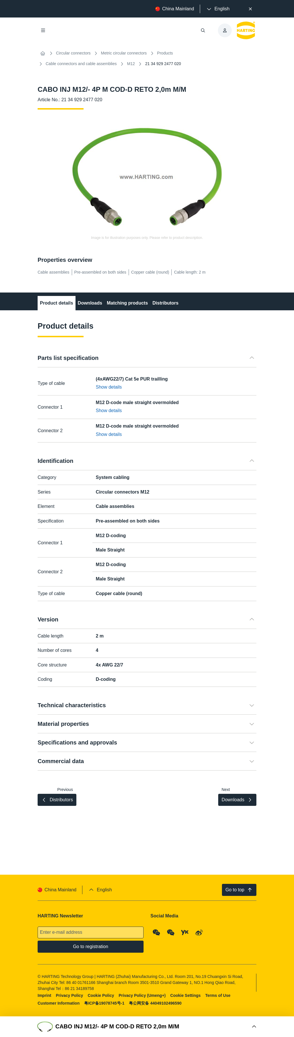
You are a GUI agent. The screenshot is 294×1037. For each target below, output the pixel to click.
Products (165, 53)
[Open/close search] (203, 30)
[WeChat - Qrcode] (156, 933)
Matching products (127, 303)
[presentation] (217, 9)
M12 (131, 63)
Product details (56, 303)
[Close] (250, 9)
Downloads (90, 303)
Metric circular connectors (124, 53)
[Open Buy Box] (147, 1026)
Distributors (165, 303)
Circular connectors (73, 53)
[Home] (43, 53)
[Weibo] (199, 933)
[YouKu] (185, 933)
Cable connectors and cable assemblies (81, 63)
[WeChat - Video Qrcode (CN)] (171, 933)
